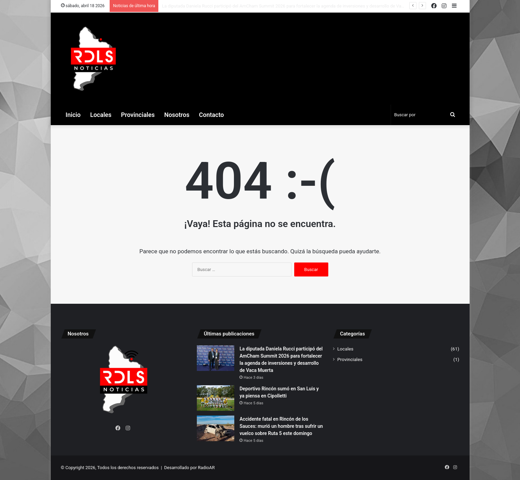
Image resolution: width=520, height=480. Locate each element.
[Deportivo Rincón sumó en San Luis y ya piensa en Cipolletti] (215, 398)
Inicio (73, 114)
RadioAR (206, 467)
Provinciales (138, 114)
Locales (101, 114)
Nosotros (176, 114)
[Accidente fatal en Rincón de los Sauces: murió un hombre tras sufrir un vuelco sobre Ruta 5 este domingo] (215, 428)
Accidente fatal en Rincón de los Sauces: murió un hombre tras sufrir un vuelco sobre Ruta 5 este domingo (281, 426)
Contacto (211, 114)
